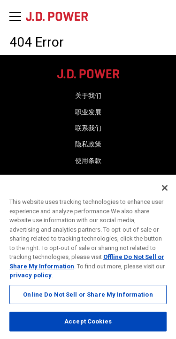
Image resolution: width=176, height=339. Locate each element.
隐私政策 (88, 144)
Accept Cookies (88, 321)
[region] (88, 257)
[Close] (164, 188)
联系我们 (88, 128)
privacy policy (30, 275)
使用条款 (88, 160)
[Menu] (15, 16)
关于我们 (88, 95)
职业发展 (88, 112)
